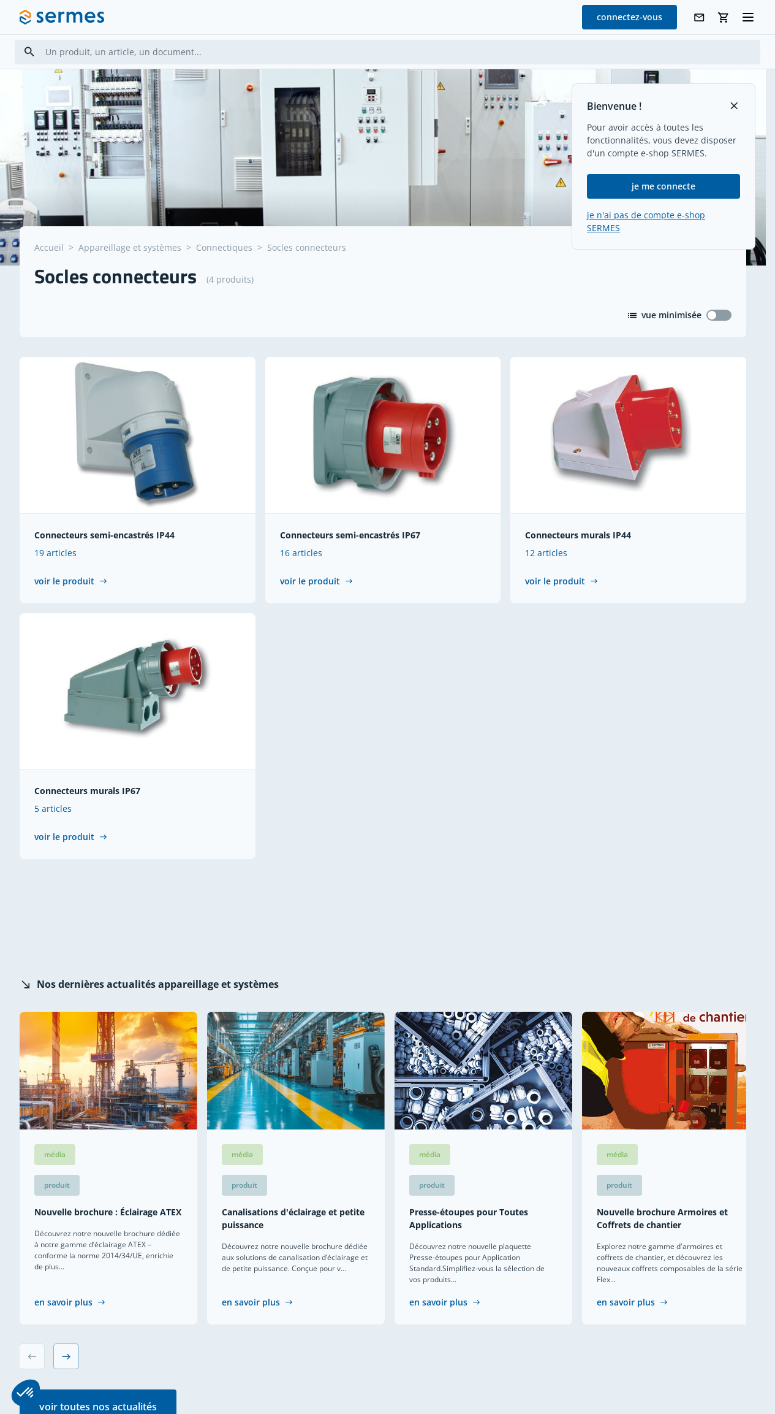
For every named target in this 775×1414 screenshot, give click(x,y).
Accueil (49, 247)
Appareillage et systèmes (129, 247)
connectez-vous (629, 17)
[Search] (29, 52)
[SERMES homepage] (62, 17)
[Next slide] (66, 1357)
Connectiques (224, 247)
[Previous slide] (32, 1357)
